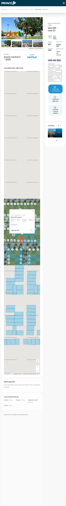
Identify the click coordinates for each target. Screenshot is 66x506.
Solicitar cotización (56, 89)
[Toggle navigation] (64, 3)
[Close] (33, 211)
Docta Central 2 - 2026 (25, 9)
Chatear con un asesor (55, 110)
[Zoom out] (37, 371)
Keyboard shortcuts (18, 373)
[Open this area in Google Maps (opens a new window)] (7, 373)
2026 (51, 130)
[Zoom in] (37, 367)
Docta (12, 9)
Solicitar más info (55, 99)
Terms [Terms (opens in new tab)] (38, 373)
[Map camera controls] (37, 361)
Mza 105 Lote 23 (16, 217)
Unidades (4, 9)
